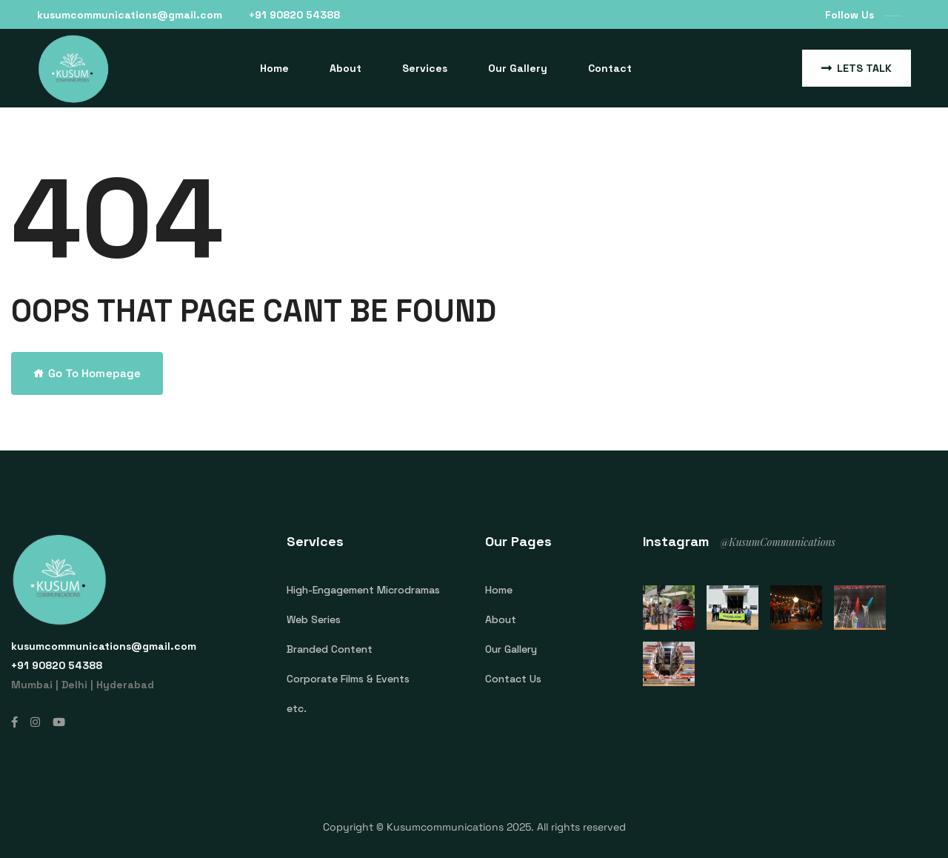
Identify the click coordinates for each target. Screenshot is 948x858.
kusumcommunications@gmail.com (129, 15)
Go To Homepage (87, 373)
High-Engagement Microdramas (363, 589)
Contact (610, 68)
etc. (297, 708)
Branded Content (330, 649)
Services (424, 68)
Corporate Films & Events (348, 678)
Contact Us (513, 678)
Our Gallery (517, 68)
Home (274, 68)
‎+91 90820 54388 (294, 15)
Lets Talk (856, 68)
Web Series (314, 619)
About (345, 68)
